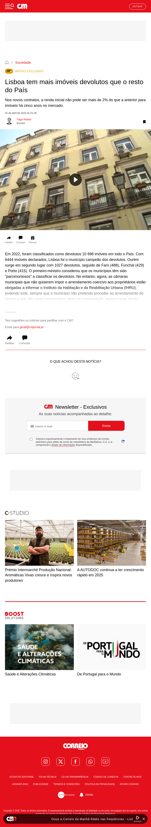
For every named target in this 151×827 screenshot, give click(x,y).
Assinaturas (20, 784)
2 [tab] (75, 586)
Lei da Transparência (74, 777)
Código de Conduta (105, 777)
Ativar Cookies (129, 784)
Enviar (106, 425)
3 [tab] (82, 586)
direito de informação (63, 444)
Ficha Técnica (48, 777)
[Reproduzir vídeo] (75, 179)
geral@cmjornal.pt (31, 327)
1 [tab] (69, 586)
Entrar (137, 6)
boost (8, 613)
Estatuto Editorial (22, 777)
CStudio (10, 512)
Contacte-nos (132, 777)
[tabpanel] (39, 551)
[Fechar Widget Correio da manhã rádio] (144, 819)
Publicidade (40, 784)
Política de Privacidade (100, 784)
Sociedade (23, 62)
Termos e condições (66, 784)
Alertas (89, 794)
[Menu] (9, 6)
